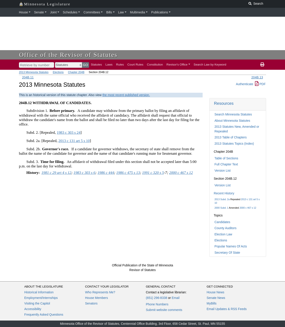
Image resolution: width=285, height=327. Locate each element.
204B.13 (257, 77)
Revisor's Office (177, 64)
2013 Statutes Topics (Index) (234, 143)
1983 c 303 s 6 (84, 173)
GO (85, 65)
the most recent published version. (126, 95)
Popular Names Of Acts (230, 246)
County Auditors (225, 228)
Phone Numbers (157, 304)
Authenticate (244, 84)
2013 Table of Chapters (230, 137)
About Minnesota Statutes (232, 120)
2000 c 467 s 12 (248, 207)
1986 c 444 (106, 173)
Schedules (70, 12)
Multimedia (137, 12)
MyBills (211, 303)
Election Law (223, 234)
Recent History (224, 193)
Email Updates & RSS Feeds (227, 309)
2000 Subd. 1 (221, 207)
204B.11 (28, 77)
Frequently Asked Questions (43, 314)
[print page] (262, 64)
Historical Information (39, 292)
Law (121, 12)
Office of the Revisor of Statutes (68, 54)
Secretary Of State (227, 252)
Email (175, 298)
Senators (91, 303)
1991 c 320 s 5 (153, 173)
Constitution (155, 64)
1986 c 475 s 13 (128, 173)
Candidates (222, 222)
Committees (91, 12)
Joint (53, 12)
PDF (260, 84)
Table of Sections (226, 158)
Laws (109, 64)
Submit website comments (164, 310)
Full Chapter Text (226, 164)
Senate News (216, 298)
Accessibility (32, 309)
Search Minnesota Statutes (233, 114)
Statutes (96, 64)
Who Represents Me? (100, 292)
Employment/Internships (41, 298)
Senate (39, 12)
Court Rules (135, 64)
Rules (120, 64)
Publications (159, 12)
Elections (58, 72)
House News (215, 292)
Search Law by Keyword (210, 64)
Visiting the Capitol (37, 303)
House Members (96, 298)
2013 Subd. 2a (222, 199)
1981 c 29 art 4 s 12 (56, 173)
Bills (109, 12)
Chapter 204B (76, 72)
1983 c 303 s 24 (68, 132)
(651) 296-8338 (156, 298)
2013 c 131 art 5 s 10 (74, 141)
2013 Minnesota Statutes (34, 72)
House (23, 12)
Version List (222, 170)
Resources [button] (224, 103)
